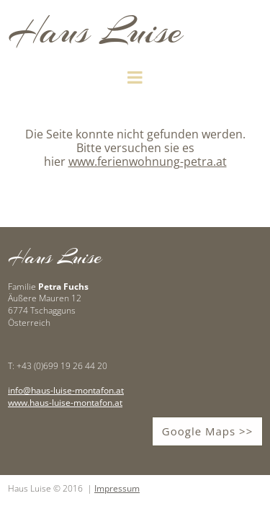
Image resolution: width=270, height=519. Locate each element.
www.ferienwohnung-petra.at (147, 161)
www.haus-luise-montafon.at (65, 402)
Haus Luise (95, 31)
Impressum (117, 488)
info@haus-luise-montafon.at (66, 390)
